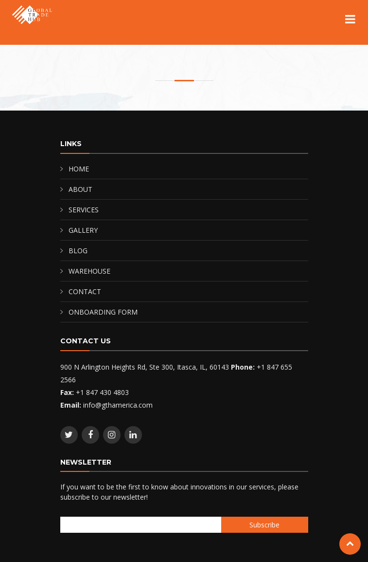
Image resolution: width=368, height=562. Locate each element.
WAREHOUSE (89, 271)
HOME (79, 168)
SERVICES (84, 209)
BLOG (78, 250)
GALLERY (83, 230)
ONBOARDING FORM (103, 312)
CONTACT (85, 291)
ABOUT (80, 189)
